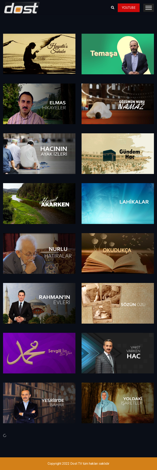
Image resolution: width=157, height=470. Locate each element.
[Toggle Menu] (148, 8)
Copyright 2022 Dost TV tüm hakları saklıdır (78, 464)
